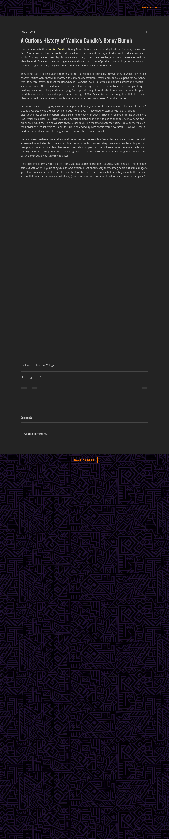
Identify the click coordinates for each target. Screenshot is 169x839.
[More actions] (146, 31)
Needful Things (45, 365)
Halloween (27, 365)
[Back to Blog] (151, 7)
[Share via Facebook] (22, 377)
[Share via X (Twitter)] (30, 377)
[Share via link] (39, 377)
